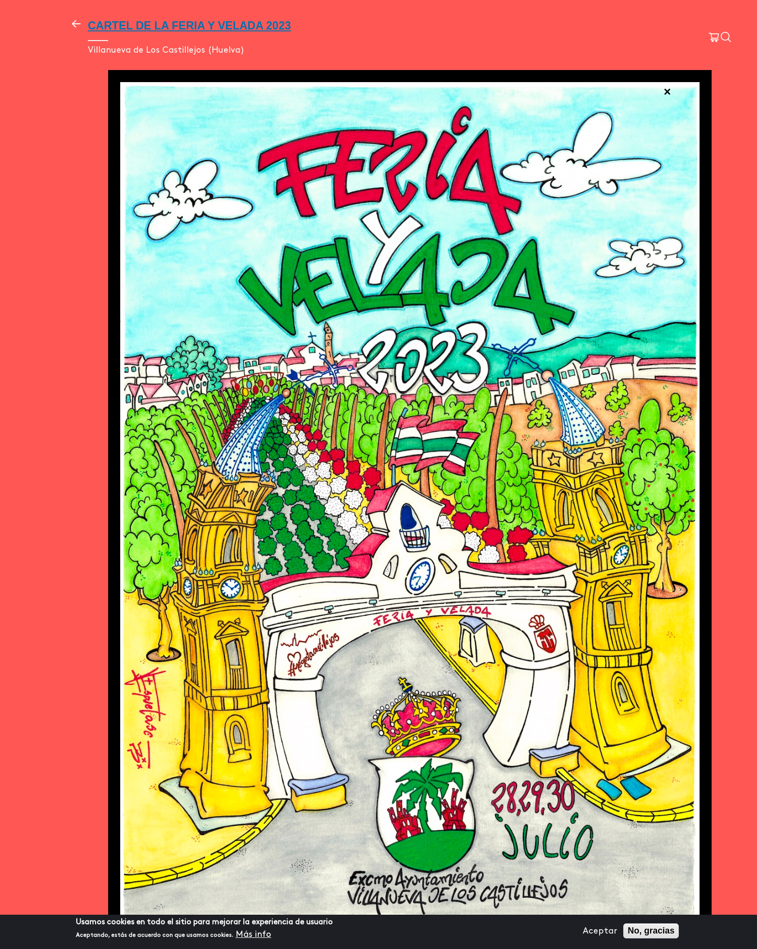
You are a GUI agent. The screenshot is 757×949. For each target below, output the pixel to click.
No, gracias (651, 930)
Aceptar (600, 931)
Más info (253, 934)
